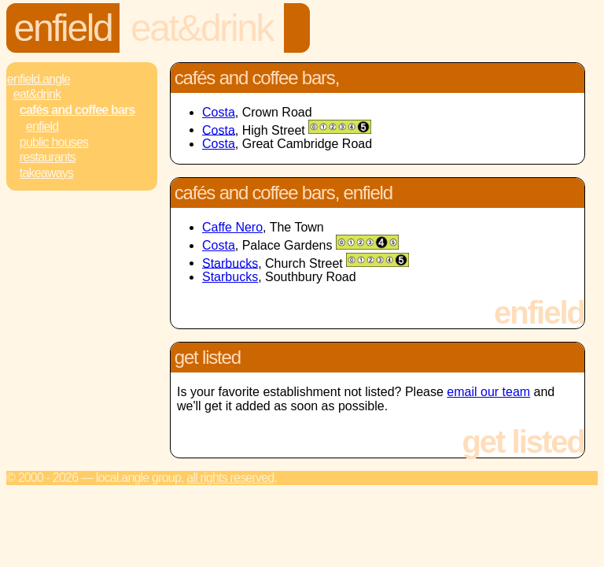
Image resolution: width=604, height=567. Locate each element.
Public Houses (54, 142)
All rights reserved (230, 477)
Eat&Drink (202, 28)
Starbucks (230, 262)
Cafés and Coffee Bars (77, 110)
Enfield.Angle (38, 79)
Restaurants (48, 157)
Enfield (63, 28)
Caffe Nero (232, 227)
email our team (488, 391)
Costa (218, 112)
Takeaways (46, 173)
